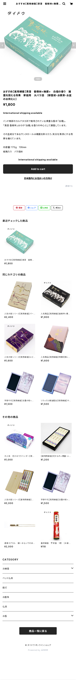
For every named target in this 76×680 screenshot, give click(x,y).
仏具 (4, 606)
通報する (69, 186)
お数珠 (5, 597)
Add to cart (38, 169)
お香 (4, 616)
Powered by (38, 650)
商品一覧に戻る (38, 631)
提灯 (4, 587)
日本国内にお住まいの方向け (38, 178)
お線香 (5, 568)
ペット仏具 (7, 578)
